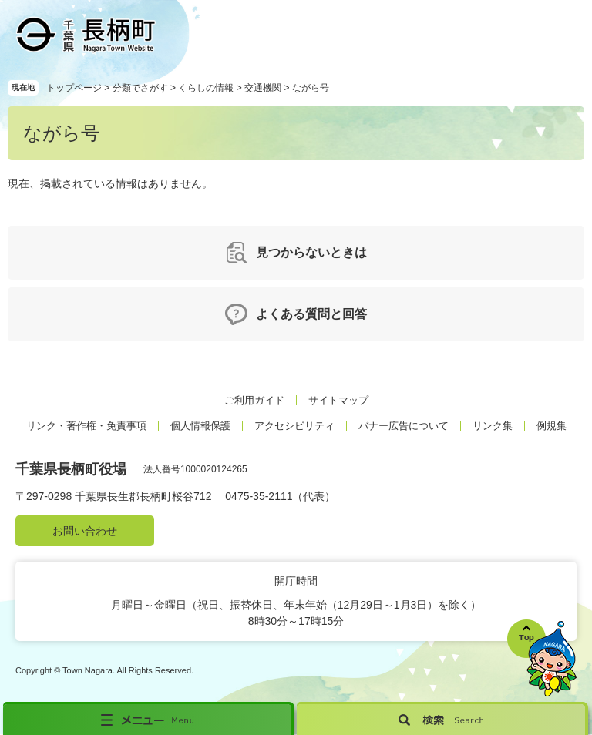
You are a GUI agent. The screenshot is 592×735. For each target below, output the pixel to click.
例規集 (551, 425)
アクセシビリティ (294, 425)
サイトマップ (338, 400)
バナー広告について (403, 425)
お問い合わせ (84, 531)
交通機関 (262, 87)
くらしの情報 (206, 87)
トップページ (74, 87)
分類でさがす (140, 87)
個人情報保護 (200, 425)
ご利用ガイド (254, 400)
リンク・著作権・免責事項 (86, 425)
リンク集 (493, 425)
